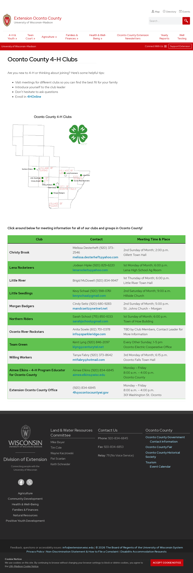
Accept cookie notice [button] (167, 562)
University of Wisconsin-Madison (18, 46)
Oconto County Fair (159, 447)
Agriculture (48, 36)
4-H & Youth (12, 36)
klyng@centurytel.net (88, 347)
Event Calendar (160, 467)
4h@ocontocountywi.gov (90, 392)
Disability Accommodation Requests (143, 551)
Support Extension (180, 45)
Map (156, 11)
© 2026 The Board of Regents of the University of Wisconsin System (139, 547)
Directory (169, 11)
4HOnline (34, 97)
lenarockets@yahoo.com (90, 270)
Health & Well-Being (97, 36)
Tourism (151, 462)
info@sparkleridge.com (89, 334)
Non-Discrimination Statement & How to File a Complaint (82, 551)
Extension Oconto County (38, 18)
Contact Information (164, 441)
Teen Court (29, 36)
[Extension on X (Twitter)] (29, 484)
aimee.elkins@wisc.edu (89, 375)
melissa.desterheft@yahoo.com (95, 257)
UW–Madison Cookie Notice (23, 566)
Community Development (25, 499)
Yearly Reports (164, 36)
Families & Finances (71, 36)
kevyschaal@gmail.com (89, 296)
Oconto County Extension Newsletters (133, 36)
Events (184, 11)
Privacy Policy (35, 551)
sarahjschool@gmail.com (90, 321)
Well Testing (181, 36)
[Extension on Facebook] (21, 484)
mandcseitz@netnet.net (90, 308)
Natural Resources (25, 515)
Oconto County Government (165, 437)
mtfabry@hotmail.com (89, 360)
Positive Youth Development (25, 521)
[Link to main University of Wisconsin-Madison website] (25, 446)
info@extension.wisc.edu (78, 547)
